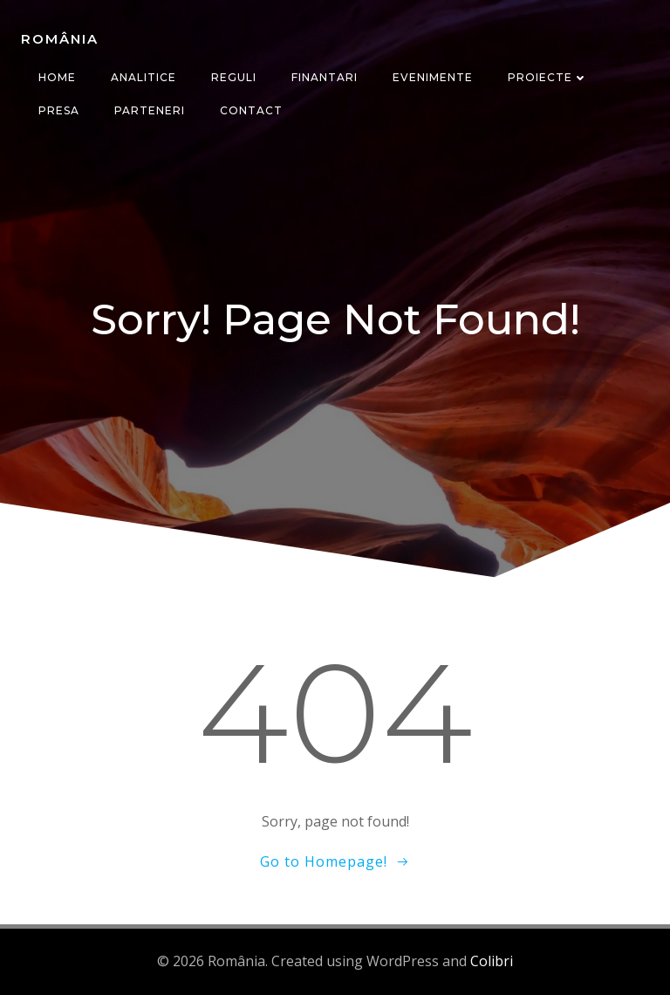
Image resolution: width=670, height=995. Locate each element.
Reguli (233, 77)
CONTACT (251, 110)
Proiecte (548, 77)
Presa (58, 110)
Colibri (491, 961)
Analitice (143, 77)
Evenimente (433, 77)
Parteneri (149, 110)
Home (57, 77)
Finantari (324, 77)
